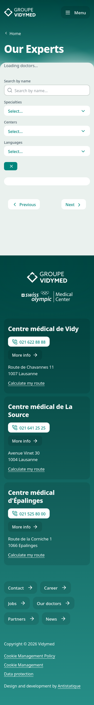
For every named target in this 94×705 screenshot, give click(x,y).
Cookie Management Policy (29, 656)
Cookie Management (23, 665)
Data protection (18, 674)
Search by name (17, 81)
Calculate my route (26, 383)
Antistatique (69, 686)
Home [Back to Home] (15, 33)
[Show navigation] (75, 12)
